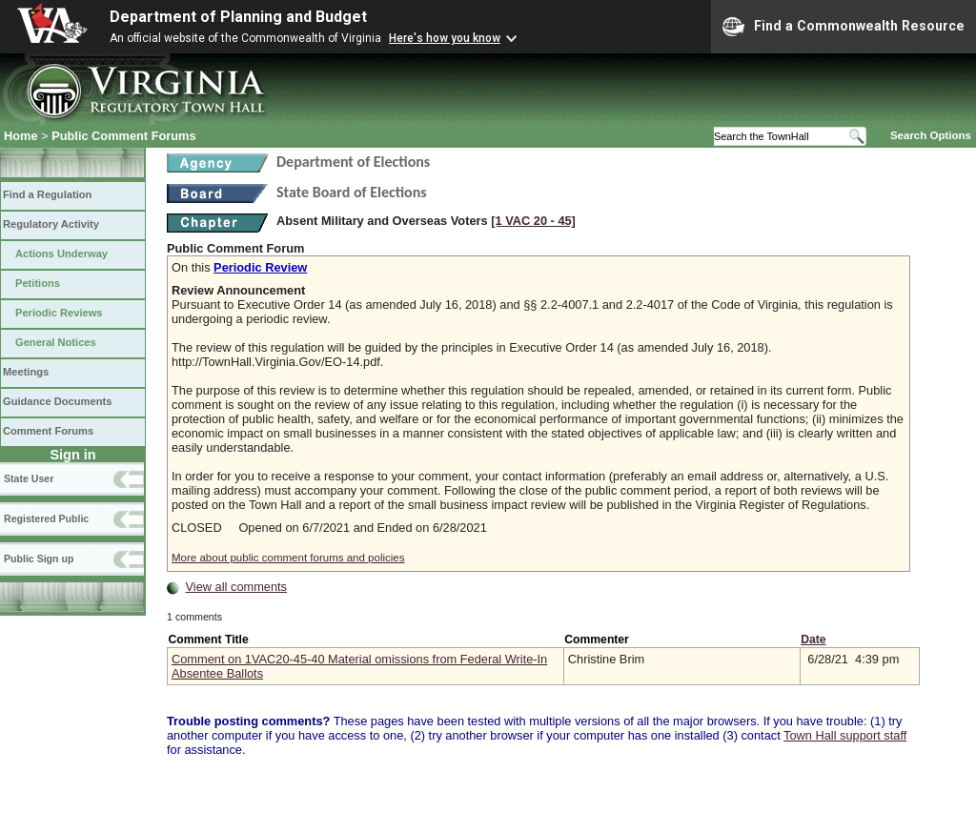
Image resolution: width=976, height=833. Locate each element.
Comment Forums (48, 431)
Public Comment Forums (123, 136)
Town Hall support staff (844, 735)
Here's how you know (444, 38)
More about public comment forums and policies (288, 557)
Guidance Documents (57, 401)
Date (813, 639)
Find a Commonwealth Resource (843, 26)
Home (21, 136)
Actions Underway (61, 253)
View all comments (236, 586)
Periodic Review (260, 267)
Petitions (37, 283)
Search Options (930, 135)
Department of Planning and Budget (238, 17)
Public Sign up (38, 558)
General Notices (55, 342)
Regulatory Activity (51, 224)
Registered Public (46, 518)
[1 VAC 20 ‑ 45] (533, 220)
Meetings (26, 371)
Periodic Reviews (59, 312)
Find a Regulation (47, 194)
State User (28, 478)
